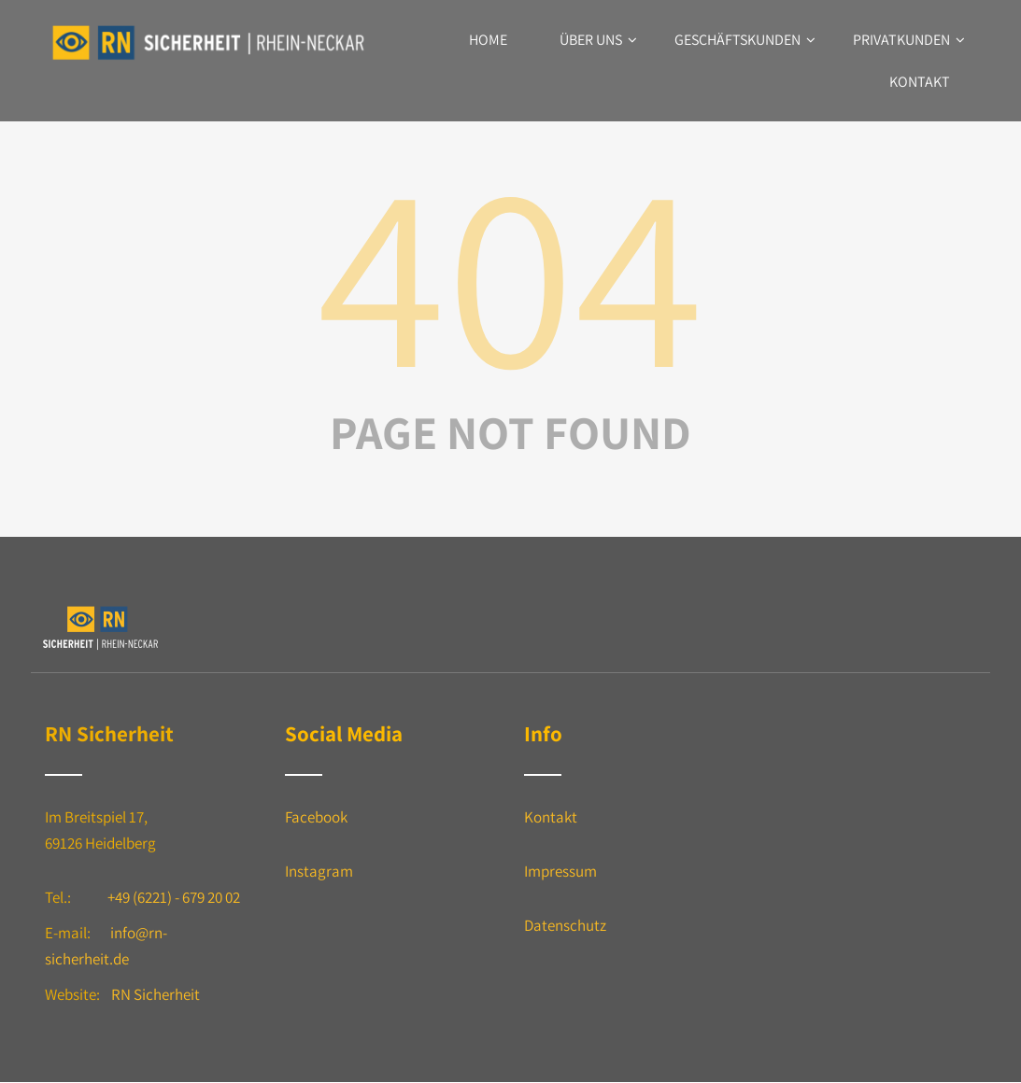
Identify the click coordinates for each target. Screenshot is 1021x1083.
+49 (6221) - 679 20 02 (173, 897)
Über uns (598, 40)
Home (488, 39)
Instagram (319, 871)
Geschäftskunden (744, 40)
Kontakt (919, 81)
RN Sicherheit (155, 994)
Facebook (316, 817)
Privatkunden (909, 40)
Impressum (560, 871)
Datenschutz (565, 925)
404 (511, 271)
